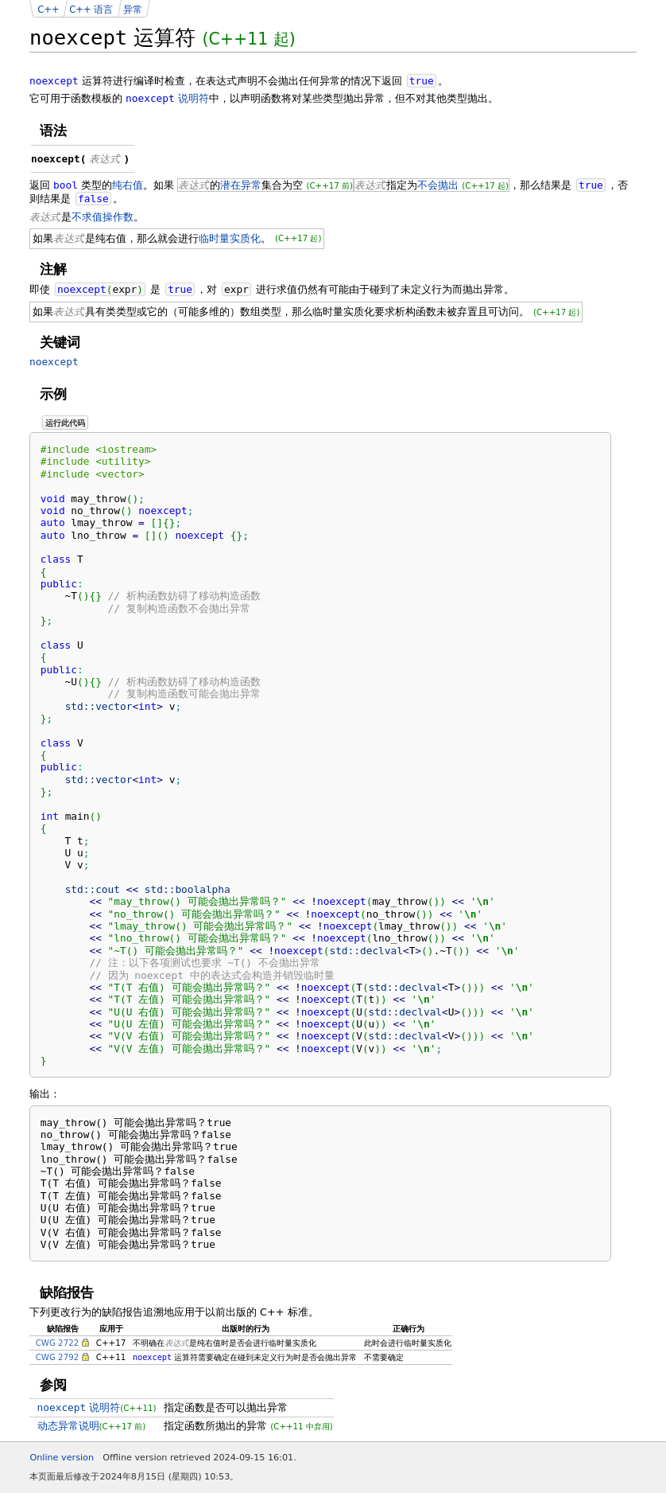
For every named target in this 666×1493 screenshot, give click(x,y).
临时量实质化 (230, 238)
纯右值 (127, 185)
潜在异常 (240, 185)
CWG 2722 (57, 1342)
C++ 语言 (91, 9)
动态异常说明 (68, 1426)
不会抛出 (438, 185)
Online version (61, 1457)
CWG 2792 (57, 1357)
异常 (132, 9)
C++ (48, 9)
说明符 (167, 98)
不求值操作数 (103, 217)
